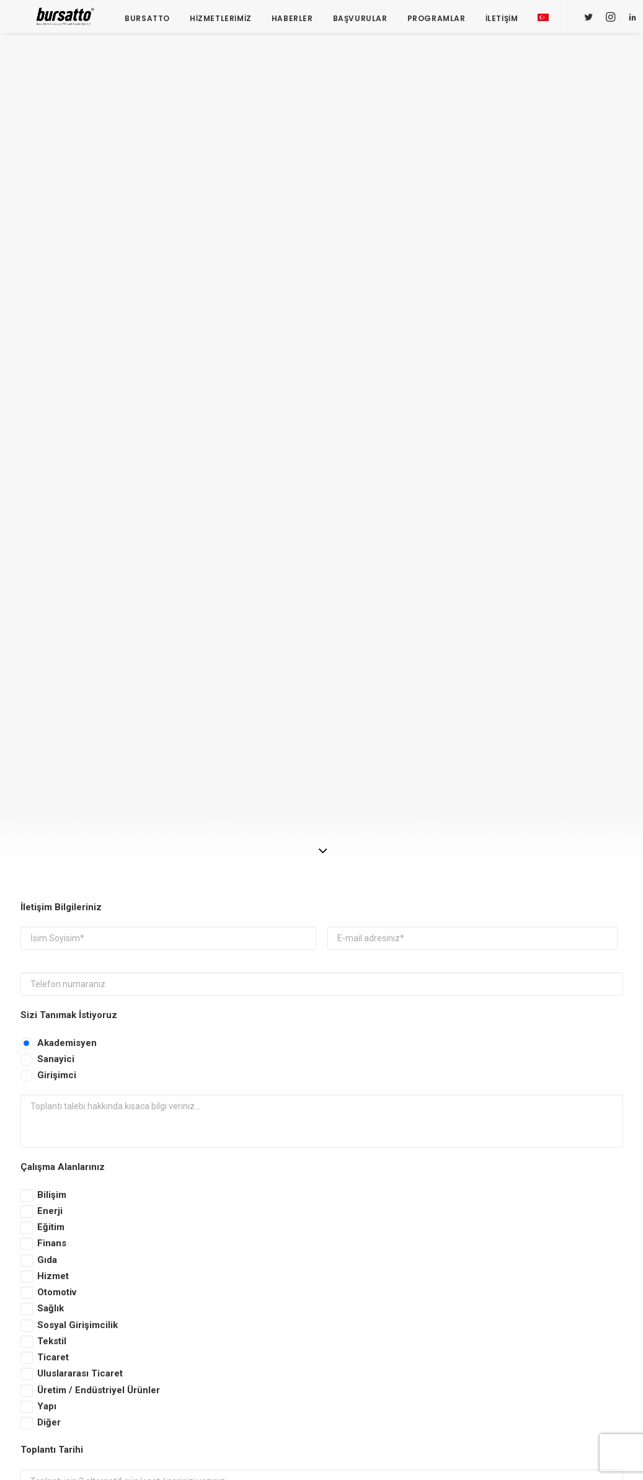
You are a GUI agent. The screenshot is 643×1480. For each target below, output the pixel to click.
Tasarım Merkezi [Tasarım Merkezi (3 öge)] (580, 1341)
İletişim (496, 20)
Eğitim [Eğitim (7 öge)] (521, 1305)
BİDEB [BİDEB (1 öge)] (595, 1269)
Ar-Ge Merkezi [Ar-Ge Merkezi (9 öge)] (569, 1251)
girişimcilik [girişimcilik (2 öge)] (531, 1323)
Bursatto (142, 20)
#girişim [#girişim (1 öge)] (563, 1154)
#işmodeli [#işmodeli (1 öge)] (528, 1190)
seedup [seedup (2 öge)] (523, 1341)
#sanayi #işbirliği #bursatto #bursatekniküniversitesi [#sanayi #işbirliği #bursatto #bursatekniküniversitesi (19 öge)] (563, 1211)
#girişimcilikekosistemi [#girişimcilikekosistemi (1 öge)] (553, 1172)
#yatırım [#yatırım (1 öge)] (574, 1234)
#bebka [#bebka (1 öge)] (522, 1154)
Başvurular (354, 20)
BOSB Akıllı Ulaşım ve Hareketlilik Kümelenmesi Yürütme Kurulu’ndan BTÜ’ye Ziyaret (240, 1178)
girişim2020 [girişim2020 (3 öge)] (566, 1305)
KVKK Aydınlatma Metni (84, 1003)
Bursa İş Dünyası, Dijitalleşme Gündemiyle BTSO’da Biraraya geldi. (232, 1231)
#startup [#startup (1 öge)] (528, 1234)
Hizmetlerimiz (215, 20)
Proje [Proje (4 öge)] (576, 1323)
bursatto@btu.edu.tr (61, 1292)
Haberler (287, 20)
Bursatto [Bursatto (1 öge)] (554, 1269)
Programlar (431, 20)
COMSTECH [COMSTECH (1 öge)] (529, 1287)
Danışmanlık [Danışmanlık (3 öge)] (585, 1287)
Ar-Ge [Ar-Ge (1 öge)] (520, 1251)
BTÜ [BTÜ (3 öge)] (516, 1269)
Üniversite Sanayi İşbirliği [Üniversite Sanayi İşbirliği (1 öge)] (558, 1359)
